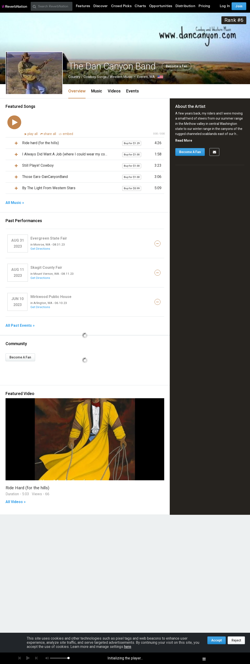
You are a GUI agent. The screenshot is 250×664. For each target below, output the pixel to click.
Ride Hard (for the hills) (27, 487)
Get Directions (40, 248)
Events (132, 91)
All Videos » (16, 502)
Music (96, 91)
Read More (183, 140)
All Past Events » (20, 325)
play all (33, 134)
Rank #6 (233, 20)
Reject (236, 640)
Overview (77, 91)
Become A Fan (20, 357)
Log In (225, 6)
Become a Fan (176, 66)
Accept (216, 640)
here (127, 646)
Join (238, 6)
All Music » (15, 203)
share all (48, 134)
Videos (114, 91)
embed (66, 134)
